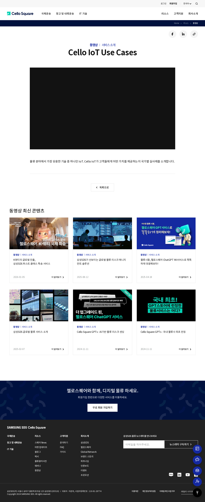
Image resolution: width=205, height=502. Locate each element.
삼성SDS (85, 442)
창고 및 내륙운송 (65, 13)
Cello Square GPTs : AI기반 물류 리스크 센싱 (100, 331)
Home (176, 23)
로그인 (163, 3)
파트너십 (85, 461)
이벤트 (84, 470)
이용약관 (135, 491)
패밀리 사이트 (187, 491)
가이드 (63, 451)
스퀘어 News (41, 442)
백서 (37, 456)
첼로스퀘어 (86, 447)
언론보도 (85, 465)
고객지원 (178, 13)
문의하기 (64, 442)
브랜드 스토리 (87, 456)
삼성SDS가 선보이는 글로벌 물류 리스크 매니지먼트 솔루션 (101, 261)
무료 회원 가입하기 (102, 407)
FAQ (62, 447)
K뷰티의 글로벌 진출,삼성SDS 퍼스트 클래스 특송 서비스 (31, 261)
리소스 (165, 13)
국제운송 (46, 13)
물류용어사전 (41, 461)
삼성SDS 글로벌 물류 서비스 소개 (30, 331)
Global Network (88, 451)
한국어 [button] (186, 3)
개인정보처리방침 (149, 491)
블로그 (38, 451)
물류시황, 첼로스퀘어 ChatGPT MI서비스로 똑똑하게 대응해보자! (166, 261)
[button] (20, 14)
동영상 (195, 23)
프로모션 (85, 475)
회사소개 (193, 13)
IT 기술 (83, 13)
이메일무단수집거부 (167, 491)
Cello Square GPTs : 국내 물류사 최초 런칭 (163, 331)
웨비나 (38, 465)
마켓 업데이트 (41, 447)
